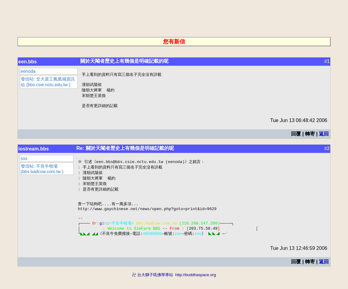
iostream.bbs (33, 152)
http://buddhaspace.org (195, 286)
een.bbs (27, 61)
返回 (324, 137)
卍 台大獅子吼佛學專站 (152, 286)
